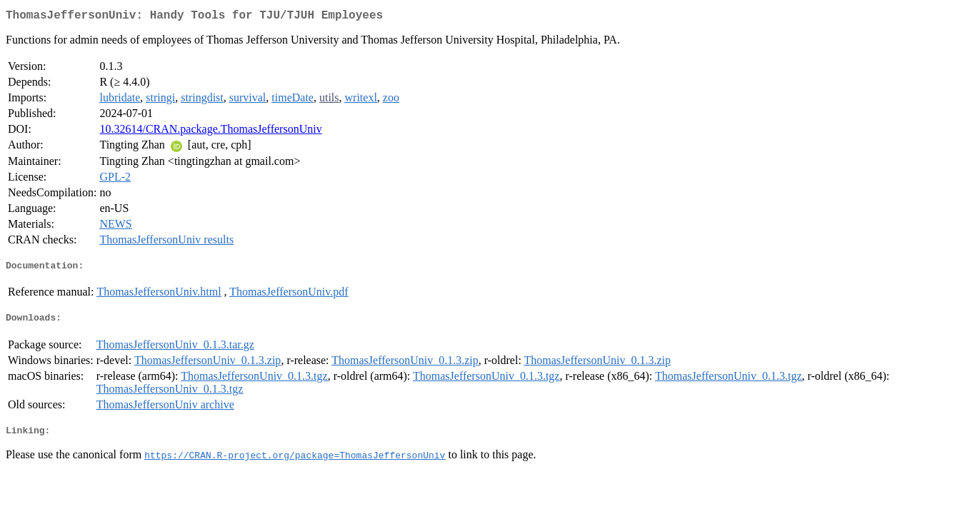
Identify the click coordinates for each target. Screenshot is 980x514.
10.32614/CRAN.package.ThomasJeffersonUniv (210, 132)
